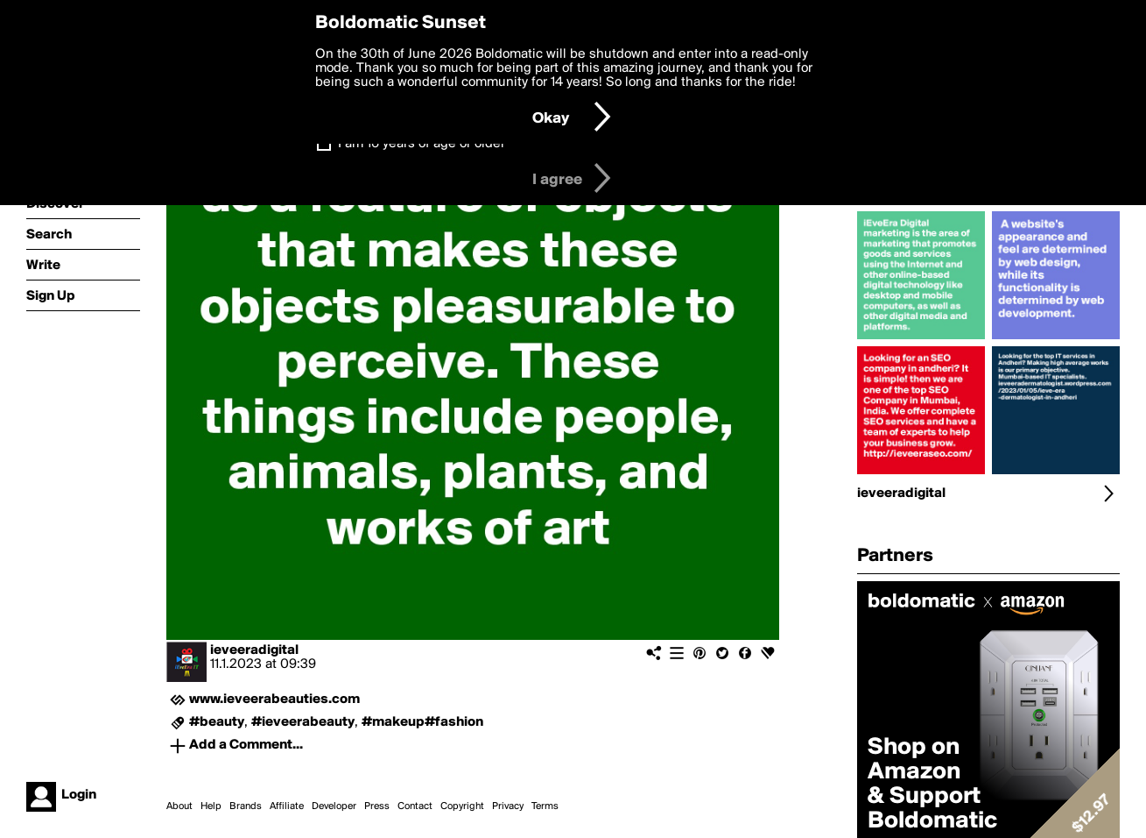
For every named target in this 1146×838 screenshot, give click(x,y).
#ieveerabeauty (303, 722)
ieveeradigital (254, 650)
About (179, 806)
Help (210, 806)
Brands (245, 806)
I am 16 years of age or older (421, 144)
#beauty (216, 722)
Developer (334, 806)
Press (377, 806)
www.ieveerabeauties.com (274, 699)
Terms (545, 806)
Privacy (508, 806)
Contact (414, 806)
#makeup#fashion (422, 722)
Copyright (462, 806)
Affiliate (287, 806)
